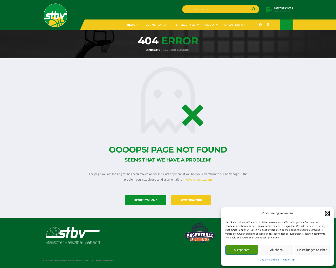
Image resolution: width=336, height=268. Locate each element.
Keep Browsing (191, 200)
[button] (327, 213)
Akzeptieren (241, 250)
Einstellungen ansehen (312, 250)
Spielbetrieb (185, 24)
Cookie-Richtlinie (269, 260)
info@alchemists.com (197, 179)
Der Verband (156, 24)
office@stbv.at (282, 11)
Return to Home (145, 200)
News (131, 24)
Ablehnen (276, 250)
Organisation (235, 24)
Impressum (289, 260)
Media (209, 24)
